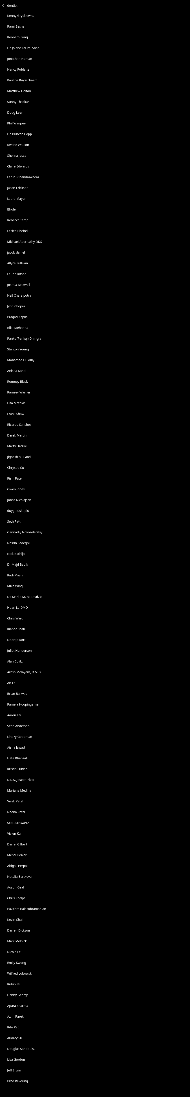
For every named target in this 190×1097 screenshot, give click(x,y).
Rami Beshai (16, 26)
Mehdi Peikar (17, 855)
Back (3, 5)
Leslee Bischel (17, 231)
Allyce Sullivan (17, 263)
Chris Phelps (16, 898)
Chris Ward (15, 618)
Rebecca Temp (17, 220)
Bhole (11, 209)
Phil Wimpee (16, 123)
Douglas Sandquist (21, 1049)
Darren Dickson (18, 930)
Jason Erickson (17, 188)
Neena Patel (16, 812)
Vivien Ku (14, 833)
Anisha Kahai (16, 371)
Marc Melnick (17, 941)
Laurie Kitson (17, 274)
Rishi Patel (14, 478)
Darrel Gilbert (17, 844)
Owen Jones (16, 489)
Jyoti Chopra (16, 306)
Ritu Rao (13, 1027)
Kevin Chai (14, 919)
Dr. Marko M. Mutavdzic (24, 597)
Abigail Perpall (17, 866)
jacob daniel (16, 252)
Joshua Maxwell (18, 284)
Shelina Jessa (16, 155)
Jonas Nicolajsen (19, 500)
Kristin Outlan (17, 769)
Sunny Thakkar (18, 102)
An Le (11, 683)
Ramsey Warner (18, 392)
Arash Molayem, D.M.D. (24, 672)
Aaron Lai (14, 715)
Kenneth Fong (17, 37)
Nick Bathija (16, 554)
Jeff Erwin (14, 1070)
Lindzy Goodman (19, 736)
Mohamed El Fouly (20, 360)
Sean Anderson (18, 726)
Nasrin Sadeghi (18, 543)
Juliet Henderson (19, 650)
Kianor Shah (16, 629)
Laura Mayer (16, 198)
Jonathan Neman (19, 58)
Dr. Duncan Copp (19, 134)
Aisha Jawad (16, 747)
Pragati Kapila (17, 317)
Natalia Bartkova (19, 876)
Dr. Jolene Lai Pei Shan (23, 48)
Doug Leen (15, 112)
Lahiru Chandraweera (23, 177)
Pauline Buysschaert (22, 80)
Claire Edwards (18, 166)
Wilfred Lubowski (19, 973)
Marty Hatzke (17, 446)
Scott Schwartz (18, 823)
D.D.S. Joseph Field (20, 780)
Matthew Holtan (19, 91)
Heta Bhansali (17, 758)
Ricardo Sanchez (19, 424)
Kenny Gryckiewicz (20, 15)
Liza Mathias (16, 403)
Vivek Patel (15, 801)
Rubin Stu (14, 984)
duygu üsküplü (18, 510)
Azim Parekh (16, 1016)
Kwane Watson (18, 145)
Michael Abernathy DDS (24, 241)
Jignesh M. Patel (19, 457)
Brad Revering (17, 1081)
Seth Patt (13, 521)
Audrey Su (14, 1038)
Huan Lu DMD (17, 607)
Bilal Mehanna (17, 328)
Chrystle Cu (15, 467)
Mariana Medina (19, 790)
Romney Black (17, 381)
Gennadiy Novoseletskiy (24, 532)
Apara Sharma (17, 1006)
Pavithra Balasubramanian (26, 909)
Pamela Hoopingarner (23, 704)
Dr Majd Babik (17, 564)
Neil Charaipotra (19, 295)
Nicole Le (14, 952)
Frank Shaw (15, 414)
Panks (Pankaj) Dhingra (24, 338)
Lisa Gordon (16, 1059)
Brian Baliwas (17, 693)
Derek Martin (17, 435)
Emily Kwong (16, 962)
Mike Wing (15, 586)
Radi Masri (15, 575)
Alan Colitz (15, 661)
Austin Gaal (15, 887)
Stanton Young (18, 349)
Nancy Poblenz (18, 69)
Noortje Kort (16, 640)
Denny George (18, 995)
